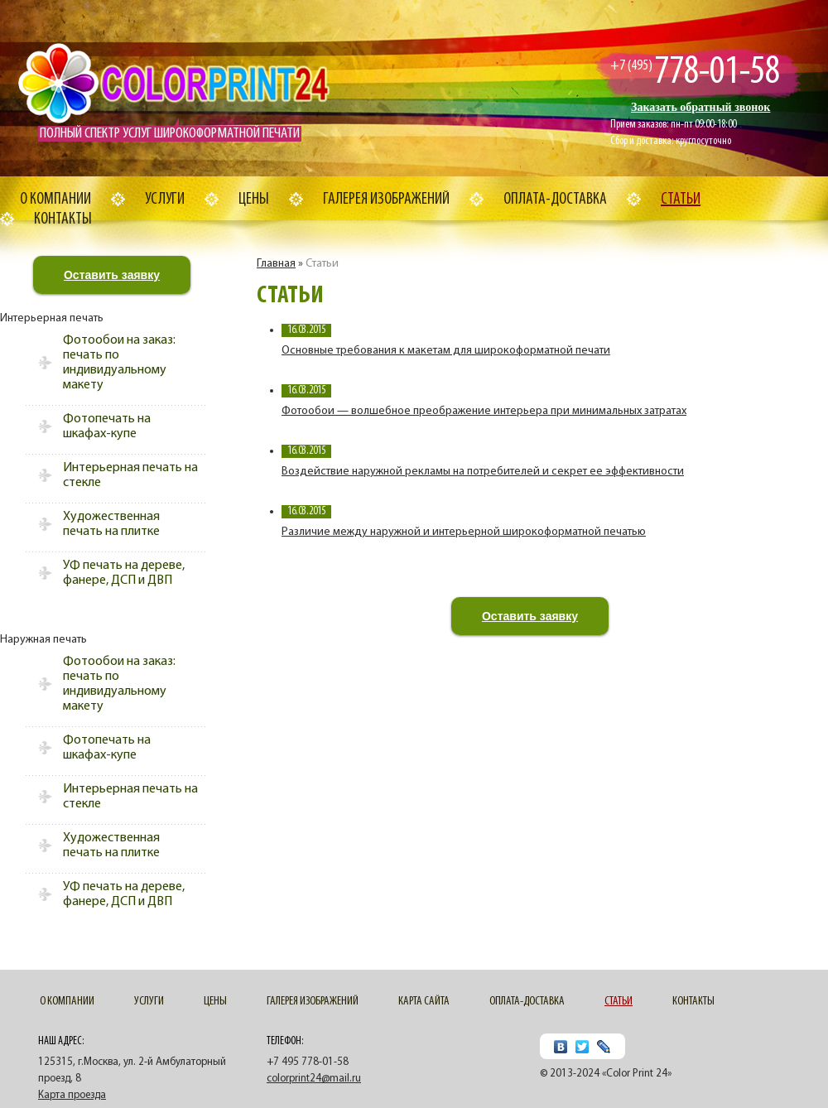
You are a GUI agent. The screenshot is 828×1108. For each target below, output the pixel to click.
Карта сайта (424, 1001)
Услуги (165, 199)
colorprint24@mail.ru (314, 1078)
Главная (276, 264)
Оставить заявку (112, 275)
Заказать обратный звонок (700, 107)
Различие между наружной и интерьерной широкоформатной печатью (464, 532)
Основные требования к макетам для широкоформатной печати (446, 350)
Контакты (63, 219)
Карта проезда (72, 1095)
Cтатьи (680, 199)
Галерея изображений (386, 199)
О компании (55, 199)
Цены (253, 199)
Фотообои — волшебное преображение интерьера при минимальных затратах (484, 411)
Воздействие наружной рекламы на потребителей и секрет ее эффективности (483, 471)
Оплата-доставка (555, 199)
